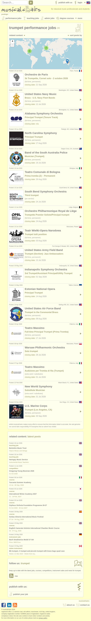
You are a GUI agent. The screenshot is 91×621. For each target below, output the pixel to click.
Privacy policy (43, 618)
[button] (67, 61)
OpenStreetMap (76, 68)
